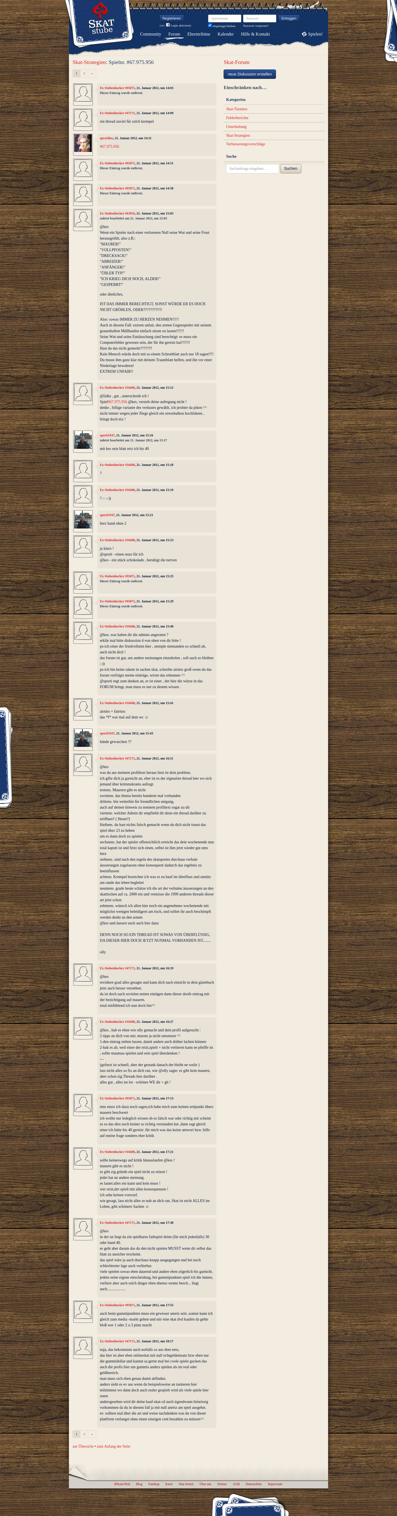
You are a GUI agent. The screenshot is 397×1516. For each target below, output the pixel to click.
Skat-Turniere (236, 109)
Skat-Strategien (89, 62)
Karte (169, 1484)
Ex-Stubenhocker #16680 (117, 388)
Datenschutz (254, 1484)
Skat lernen (186, 1484)
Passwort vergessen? (256, 25)
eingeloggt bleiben (221, 26)
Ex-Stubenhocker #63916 (117, 213)
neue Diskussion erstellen (250, 74)
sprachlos (106, 138)
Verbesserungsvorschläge (245, 144)
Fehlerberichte (237, 118)
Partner (222, 1484)
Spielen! (315, 34)
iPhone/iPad (122, 1484)
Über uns (205, 1484)
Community (150, 34)
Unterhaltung (236, 127)
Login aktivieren (178, 25)
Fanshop (153, 1484)
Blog (139, 1484)
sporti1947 (107, 435)
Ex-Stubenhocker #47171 (117, 113)
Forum (174, 34)
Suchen (290, 168)
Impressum (275, 1484)
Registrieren (172, 18)
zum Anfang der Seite (113, 1446)
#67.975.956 (109, 146)
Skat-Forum (237, 62)
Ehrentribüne (199, 34)
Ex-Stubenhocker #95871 (117, 88)
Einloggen (289, 18)
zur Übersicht (83, 1446)
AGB (236, 1484)
